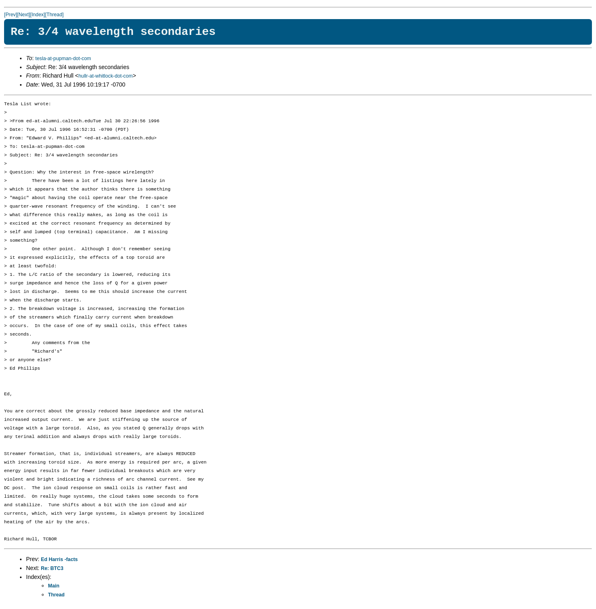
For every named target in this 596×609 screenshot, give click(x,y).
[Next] (23, 14)
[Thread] (54, 14)
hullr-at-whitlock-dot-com (106, 76)
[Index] (37, 14)
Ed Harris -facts (59, 559)
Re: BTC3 (52, 568)
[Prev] (10, 14)
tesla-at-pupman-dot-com (63, 58)
